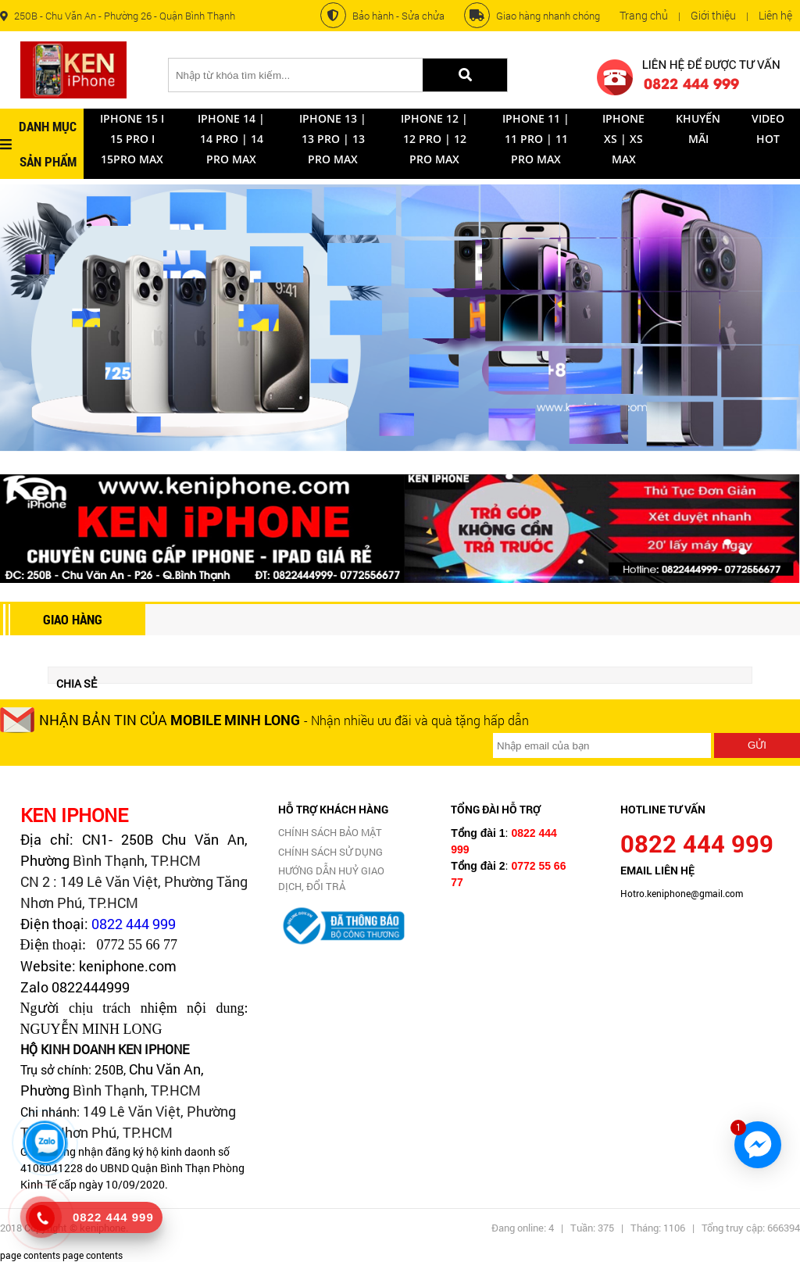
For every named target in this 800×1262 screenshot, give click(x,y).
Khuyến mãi (698, 128)
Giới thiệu (713, 15)
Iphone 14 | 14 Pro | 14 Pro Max (231, 138)
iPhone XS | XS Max (623, 138)
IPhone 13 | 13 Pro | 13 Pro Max (332, 138)
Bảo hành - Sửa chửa (382, 15)
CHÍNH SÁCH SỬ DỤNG (330, 852)
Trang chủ (644, 15)
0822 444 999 (133, 923)
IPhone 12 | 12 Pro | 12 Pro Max (434, 138)
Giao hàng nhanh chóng (532, 15)
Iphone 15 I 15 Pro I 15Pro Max (132, 138)
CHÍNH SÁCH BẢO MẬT (330, 832)
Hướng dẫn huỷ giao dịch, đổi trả (331, 878)
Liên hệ (775, 15)
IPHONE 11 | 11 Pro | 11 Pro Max (536, 138)
